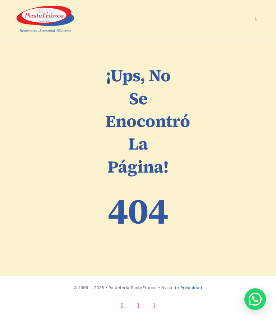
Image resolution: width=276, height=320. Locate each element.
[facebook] (138, 306)
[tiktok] (154, 306)
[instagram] (122, 306)
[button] (255, 299)
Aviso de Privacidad (181, 287)
